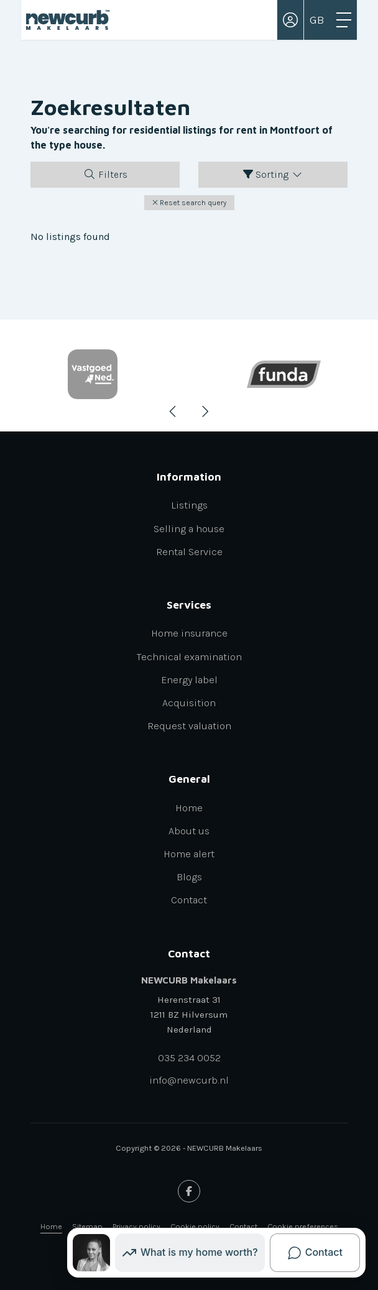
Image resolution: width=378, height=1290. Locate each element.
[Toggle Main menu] (344, 20)
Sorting (273, 174)
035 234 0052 (189, 1058)
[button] (189, 202)
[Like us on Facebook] (189, 1191)
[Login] (290, 20)
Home (51, 1226)
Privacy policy (136, 1226)
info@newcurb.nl (189, 1080)
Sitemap (87, 1226)
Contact (243, 1226)
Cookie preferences (302, 1226)
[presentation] (173, 411)
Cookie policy (194, 1226)
